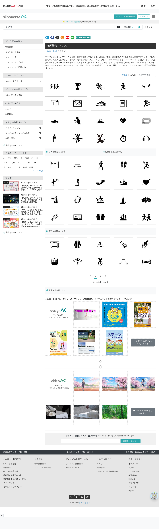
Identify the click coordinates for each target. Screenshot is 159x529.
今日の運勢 (23, 138)
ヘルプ (8, 109)
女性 (9, 158)
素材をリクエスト (130, 441)
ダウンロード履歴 (12, 52)
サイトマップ (8, 483)
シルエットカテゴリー (23, 81)
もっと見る (38, 171)
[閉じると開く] (2, 515)
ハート (35, 163)
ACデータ (133, 487)
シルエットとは (9, 464)
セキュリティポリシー (12, 487)
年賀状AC (133, 475)
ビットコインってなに (14, 62)
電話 (27, 158)
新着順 (124, 75)
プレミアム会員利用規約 (107, 471)
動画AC (132, 479)
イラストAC (6, 182)
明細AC (132, 491)
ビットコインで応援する (15, 67)
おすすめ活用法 (7, 219)
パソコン (21, 163)
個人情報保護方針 (10, 471)
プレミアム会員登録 (13, 95)
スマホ (6, 163)
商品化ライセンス (73, 467)
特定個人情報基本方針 (12, 475)
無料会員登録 (40, 464)
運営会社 (7, 467)
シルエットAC (51, 51)
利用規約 (9, 114)
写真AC (132, 467)
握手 (25, 167)
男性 (16, 158)
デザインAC (134, 483)
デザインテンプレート (23, 128)
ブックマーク (10, 57)
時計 (31, 167)
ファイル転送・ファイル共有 (23, 133)
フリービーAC (134, 471)
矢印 (9, 167)
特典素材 (9, 47)
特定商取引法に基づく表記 (14, 479)
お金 (13, 163)
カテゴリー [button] (150, 27)
